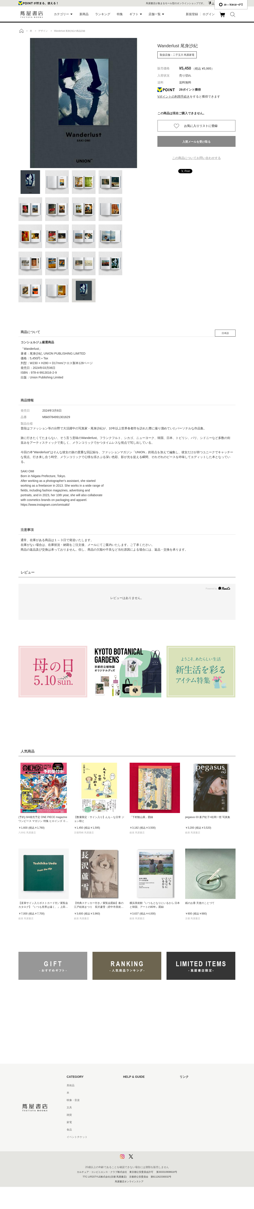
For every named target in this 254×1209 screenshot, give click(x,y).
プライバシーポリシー (136, 1144)
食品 (69, 1129)
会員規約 (128, 1122)
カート (223, 17)
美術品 (70, 1085)
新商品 (84, 14)
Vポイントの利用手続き (173, 96)
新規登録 (192, 14)
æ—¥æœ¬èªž (231, 4)
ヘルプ (127, 1092)
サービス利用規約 (133, 1107)
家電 (69, 1122)
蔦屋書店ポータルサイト (194, 1085)
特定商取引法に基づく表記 (138, 1129)
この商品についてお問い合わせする (196, 158)
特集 (120, 14)
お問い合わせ (131, 1100)
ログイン (209, 14)
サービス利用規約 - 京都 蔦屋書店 (143, 1114)
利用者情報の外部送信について (141, 1159)
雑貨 (69, 1114)
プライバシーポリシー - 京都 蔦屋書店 (145, 1151)
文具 (69, 1107)
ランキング (102, 14)
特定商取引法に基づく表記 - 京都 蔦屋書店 (148, 1137)
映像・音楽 (73, 1100)
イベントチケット (77, 1137)
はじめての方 (131, 1085)
